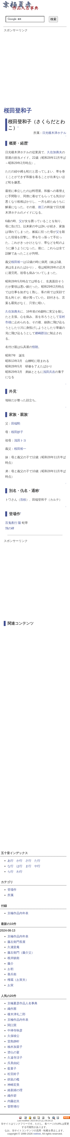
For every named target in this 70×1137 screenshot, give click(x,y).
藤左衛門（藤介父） (20, 952)
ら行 (10, 871)
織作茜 (11, 1008)
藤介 (10, 963)
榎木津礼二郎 (16, 1014)
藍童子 (11, 1068)
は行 (19, 866)
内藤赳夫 (13, 1101)
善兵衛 (11, 974)
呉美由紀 (13, 1063)
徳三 (41, 207)
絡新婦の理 (14, 1090)
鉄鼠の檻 (13, 1079)
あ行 (10, 860)
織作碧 (11, 1095)
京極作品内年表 (17, 913)
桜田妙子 (17, 432)
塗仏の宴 (13, 1052)
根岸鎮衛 (13, 958)
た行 (37, 860)
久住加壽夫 (54, 152)
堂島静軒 (13, 1041)
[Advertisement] (35, 67)
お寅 (10, 985)
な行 (10, 866)
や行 (37, 866)
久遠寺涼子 (14, 1057)
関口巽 (11, 1025)
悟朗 (35, 347)
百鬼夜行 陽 (13, 522)
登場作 (11, 889)
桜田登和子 (18, 110)
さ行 (28, 860)
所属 (10, 895)
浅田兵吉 (49, 371)
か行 (19, 860)
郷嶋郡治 (41, 333)
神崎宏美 (13, 1084)
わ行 (19, 871)
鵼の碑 (9, 528)
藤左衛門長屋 (16, 941)
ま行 (28, 866)
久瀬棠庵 (13, 947)
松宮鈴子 (13, 1074)
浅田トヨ (20, 440)
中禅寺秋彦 (14, 1030)
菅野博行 (13, 1106)
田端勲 (15, 423)
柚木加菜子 (14, 1046)
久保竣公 (13, 1035)
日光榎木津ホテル (54, 132)
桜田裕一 (17, 262)
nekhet (37, 1133)
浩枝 (23, 499)
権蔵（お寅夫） (17, 979)
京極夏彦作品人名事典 (22, 1003)
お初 (10, 969)
